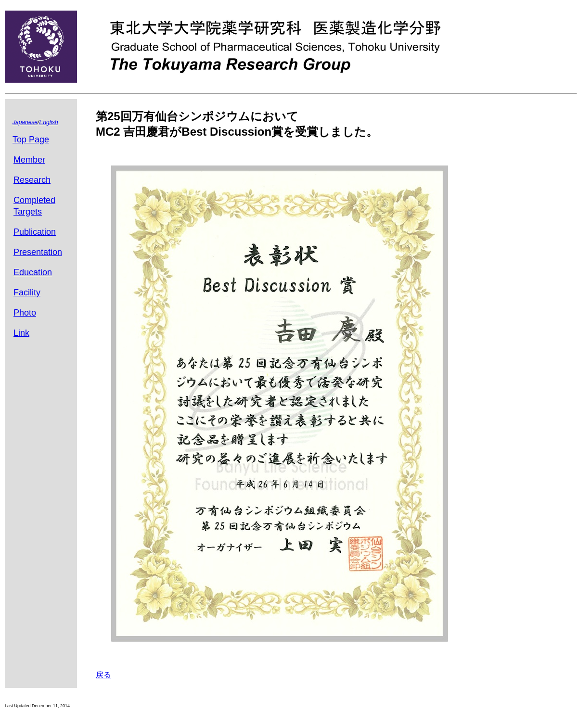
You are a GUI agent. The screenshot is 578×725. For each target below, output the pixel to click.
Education (32, 272)
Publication (34, 232)
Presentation (37, 252)
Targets (27, 211)
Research (32, 180)
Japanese (25, 122)
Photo (24, 313)
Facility (26, 292)
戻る (103, 675)
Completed (34, 200)
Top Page (31, 139)
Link (21, 333)
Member (29, 160)
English (48, 122)
